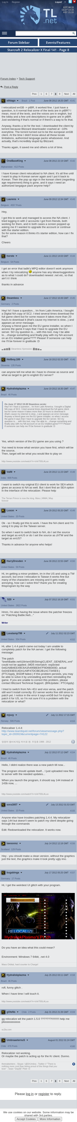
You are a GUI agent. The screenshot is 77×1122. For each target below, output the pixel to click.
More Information (50, 1119)
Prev (34, 94)
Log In (5, 2)
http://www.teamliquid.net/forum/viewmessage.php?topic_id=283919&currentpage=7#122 (33, 732)
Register (16, 2)
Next (66, 94)
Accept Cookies (26, 1119)
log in (30, 1094)
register (43, 1094)
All (74, 94)
